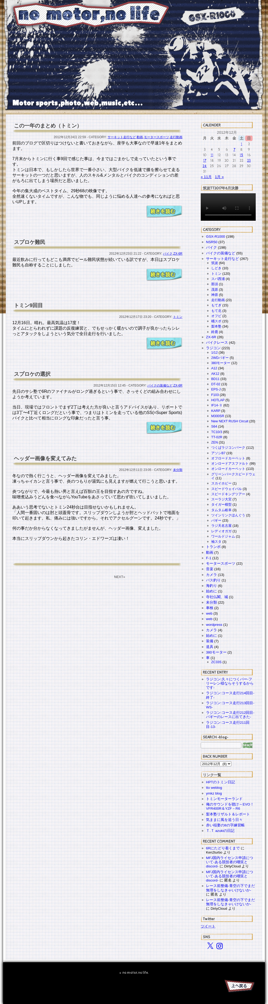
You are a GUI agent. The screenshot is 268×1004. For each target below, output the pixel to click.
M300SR (217, 416)
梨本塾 (216, 326)
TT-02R (216, 437)
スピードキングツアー (228, 494)
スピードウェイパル (226, 489)
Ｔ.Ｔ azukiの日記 (220, 831)
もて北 (216, 311)
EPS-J (216, 389)
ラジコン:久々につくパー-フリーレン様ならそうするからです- (230, 683)
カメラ (211, 575)
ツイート (208, 926)
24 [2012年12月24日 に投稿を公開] (205, 166)
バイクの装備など (159, 385)
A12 (214, 368)
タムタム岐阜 (221, 510)
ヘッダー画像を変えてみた (45, 458)
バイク (167, 253)
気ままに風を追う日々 (224, 820)
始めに (211, 591)
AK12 (215, 374)
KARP (215, 411)
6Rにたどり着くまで (223, 848)
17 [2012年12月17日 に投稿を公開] (204, 160)
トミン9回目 (28, 305)
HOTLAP (218, 400)
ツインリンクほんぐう (228, 515)
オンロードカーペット (228, 469)
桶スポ (216, 321)
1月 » (219, 177)
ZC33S (216, 662)
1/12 (214, 352)
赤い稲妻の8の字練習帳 (225, 825)
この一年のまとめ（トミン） (48, 126)
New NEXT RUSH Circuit (229, 421)
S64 (214, 426)
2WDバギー (220, 358)
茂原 (214, 289)
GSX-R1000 (215, 236)
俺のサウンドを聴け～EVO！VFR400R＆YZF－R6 (230, 806)
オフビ (216, 316)
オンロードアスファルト (230, 463)
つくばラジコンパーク (228, 448)
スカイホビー (221, 483)
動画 (140, 137)
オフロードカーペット (228, 458)
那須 (214, 284)
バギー (216, 520)
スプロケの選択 (32, 374)
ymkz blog (214, 793)
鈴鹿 (214, 332)
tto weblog (214, 788)
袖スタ (216, 542)
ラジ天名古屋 (221, 526)
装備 (209, 641)
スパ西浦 (218, 279)
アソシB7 (218, 453)
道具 (209, 647)
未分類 (177, 470)
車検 (209, 608)
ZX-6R (177, 253)
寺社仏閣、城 (217, 597)
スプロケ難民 (29, 242)
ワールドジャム (223, 536)
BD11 (215, 379)
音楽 (209, 569)
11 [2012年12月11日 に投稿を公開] (212, 155)
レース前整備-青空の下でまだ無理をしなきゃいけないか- (230, 888)
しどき (216, 268)
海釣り (211, 586)
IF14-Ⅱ (216, 405)
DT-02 (215, 384)
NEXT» (119, 577)
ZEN (214, 442)
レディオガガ (221, 531)
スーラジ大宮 (221, 499)
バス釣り (213, 580)
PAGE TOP (239, 987)
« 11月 (206, 177)
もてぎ (216, 305)
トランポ (213, 547)
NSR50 (211, 242)
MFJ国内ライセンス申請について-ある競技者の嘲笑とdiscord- (229, 862)
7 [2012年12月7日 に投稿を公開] (234, 149)
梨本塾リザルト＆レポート (228, 814)
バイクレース (217, 343)
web (209, 613)
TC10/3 (216, 432)
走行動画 (176, 137)
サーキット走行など (122, 137)
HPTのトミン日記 (220, 782)
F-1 (208, 558)
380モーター (220, 363)
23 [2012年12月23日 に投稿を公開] (249, 160)
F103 (215, 395)
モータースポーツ (156, 137)
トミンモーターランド (224, 799)
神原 (214, 295)
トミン (177, 317)
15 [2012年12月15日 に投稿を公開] (241, 155)
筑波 (214, 263)
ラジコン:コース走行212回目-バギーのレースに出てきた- (230, 715)
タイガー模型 (221, 504)
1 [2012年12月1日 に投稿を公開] (241, 144)
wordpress (214, 625)
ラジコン (213, 348)
